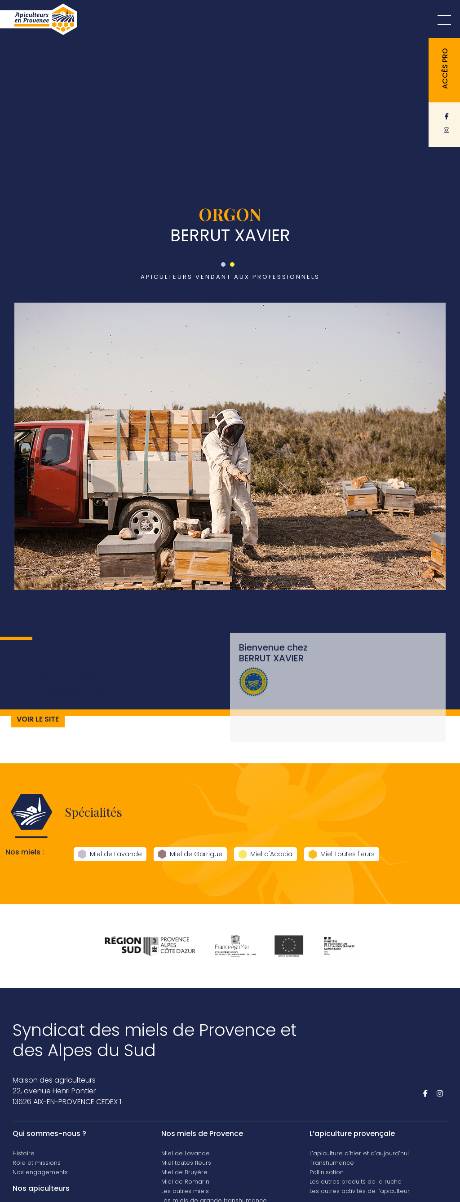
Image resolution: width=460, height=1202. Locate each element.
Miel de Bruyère (184, 1172)
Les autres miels (185, 1191)
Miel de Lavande (185, 1153)
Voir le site (38, 729)
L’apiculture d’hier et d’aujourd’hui (359, 1153)
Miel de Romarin (185, 1181)
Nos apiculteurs (41, 1188)
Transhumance (332, 1162)
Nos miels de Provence (202, 1133)
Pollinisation (327, 1172)
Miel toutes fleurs (186, 1162)
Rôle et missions (37, 1162)
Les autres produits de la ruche (356, 1181)
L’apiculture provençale (352, 1133)
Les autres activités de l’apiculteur (360, 1191)
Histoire (24, 1153)
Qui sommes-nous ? (49, 1133)
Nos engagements (40, 1172)
